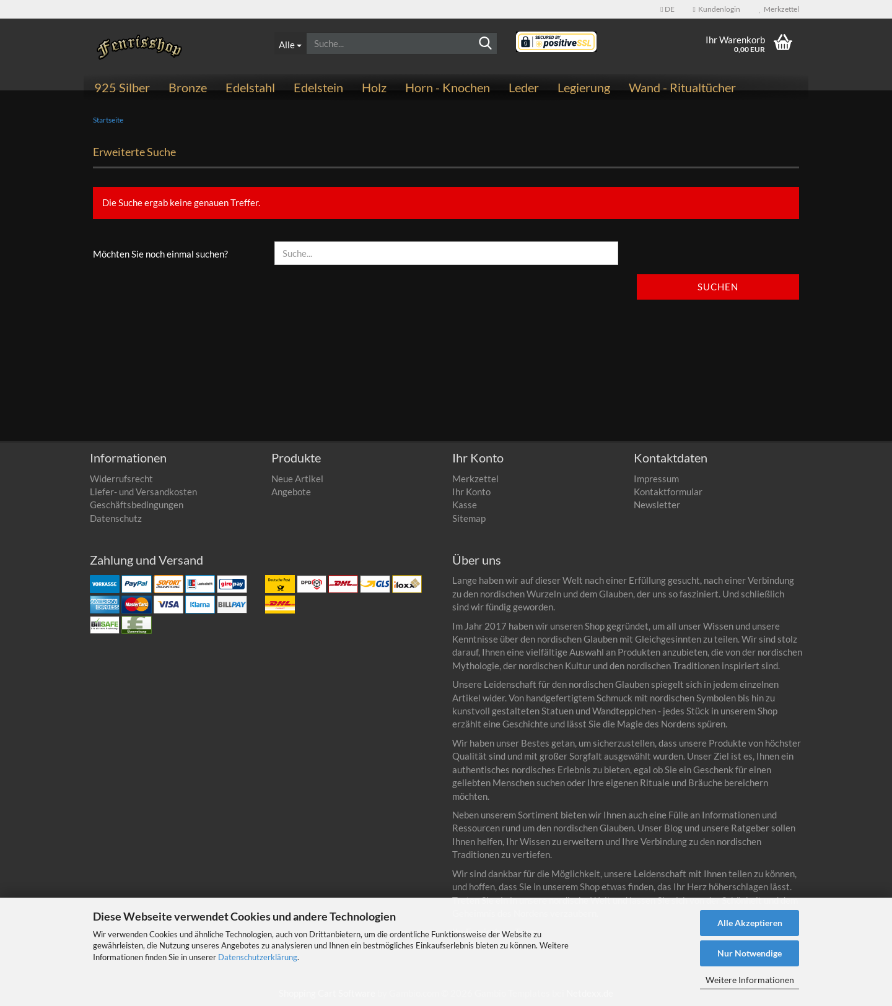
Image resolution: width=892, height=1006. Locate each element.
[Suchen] (485, 44)
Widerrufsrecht (121, 478)
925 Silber (122, 87)
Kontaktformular (668, 491)
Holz (374, 87)
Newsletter (657, 504)
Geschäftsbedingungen (136, 504)
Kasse (464, 504)
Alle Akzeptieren (749, 922)
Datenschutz (116, 518)
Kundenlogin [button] (716, 9)
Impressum (656, 478)
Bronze (187, 87)
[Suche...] (290, 43)
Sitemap (469, 518)
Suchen (717, 286)
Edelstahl (250, 87)
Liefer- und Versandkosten (143, 491)
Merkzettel (779, 9)
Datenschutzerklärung (257, 957)
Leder (524, 87)
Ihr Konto (471, 491)
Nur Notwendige (749, 953)
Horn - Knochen (447, 87)
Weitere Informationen (750, 979)
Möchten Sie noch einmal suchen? (160, 253)
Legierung (584, 87)
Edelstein (318, 87)
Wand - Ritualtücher (682, 87)
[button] (667, 9)
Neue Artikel (297, 478)
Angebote (291, 491)
